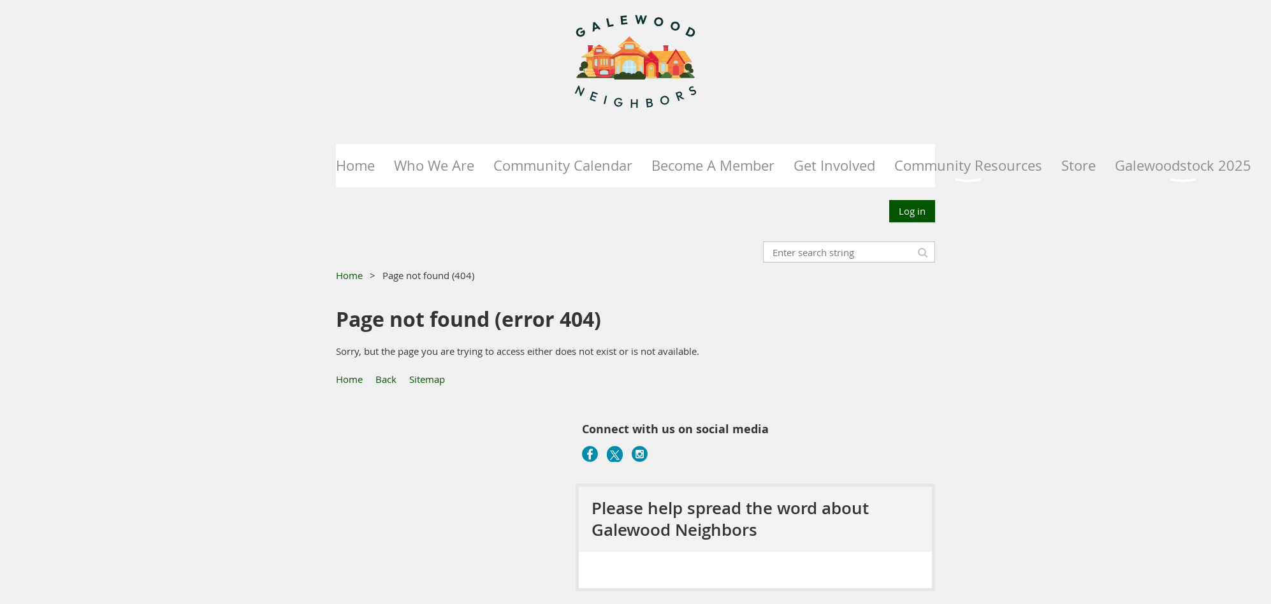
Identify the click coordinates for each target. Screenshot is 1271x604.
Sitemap (427, 379)
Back (385, 379)
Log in (912, 211)
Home (349, 275)
